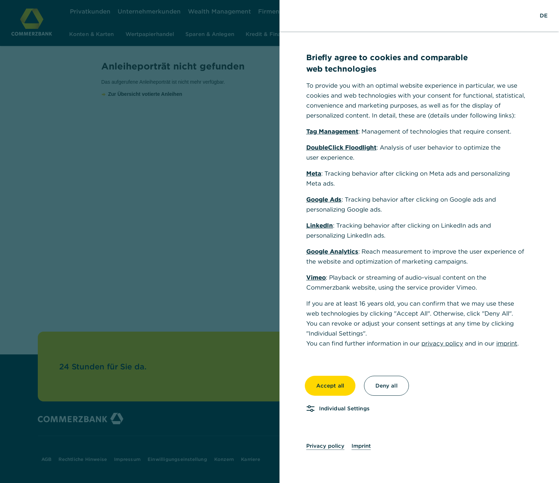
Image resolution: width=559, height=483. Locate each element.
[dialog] (279, 241)
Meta (313, 173)
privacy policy (442, 343)
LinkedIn (319, 225)
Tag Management (332, 131)
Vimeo (316, 277)
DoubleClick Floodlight (341, 147)
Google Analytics (332, 251)
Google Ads (324, 199)
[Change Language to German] (544, 15)
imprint (506, 343)
